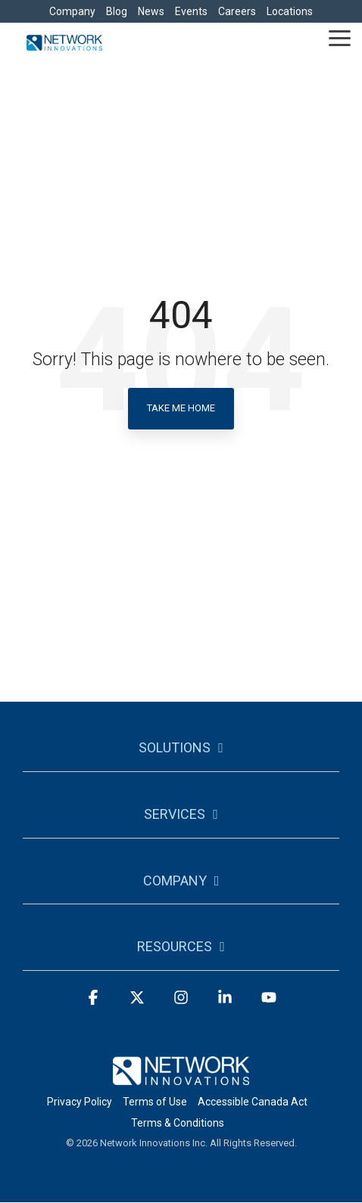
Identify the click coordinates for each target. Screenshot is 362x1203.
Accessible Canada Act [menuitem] (252, 1102)
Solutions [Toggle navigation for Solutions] (175, 747)
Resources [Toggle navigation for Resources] (174, 946)
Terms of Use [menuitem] (155, 1102)
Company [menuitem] (72, 11)
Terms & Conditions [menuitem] (177, 1123)
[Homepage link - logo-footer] (181, 1076)
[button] (340, 37)
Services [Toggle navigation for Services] (174, 814)
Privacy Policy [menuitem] (79, 1102)
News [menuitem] (151, 11)
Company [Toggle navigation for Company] (175, 880)
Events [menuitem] (191, 11)
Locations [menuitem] (290, 11)
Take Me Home (181, 408)
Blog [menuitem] (116, 11)
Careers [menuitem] (237, 11)
